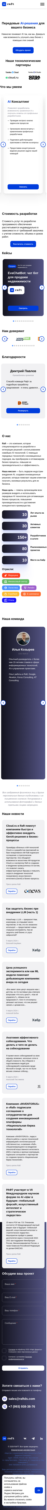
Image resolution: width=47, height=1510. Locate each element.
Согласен (11, 1349)
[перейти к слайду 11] (34, 345)
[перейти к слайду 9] (31, 321)
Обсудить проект (23, 50)
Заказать (23, 187)
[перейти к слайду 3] (19, 321)
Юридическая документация (23, 1450)
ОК (39, 1490)
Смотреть (23, 308)
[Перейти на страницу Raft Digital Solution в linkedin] (41, 1438)
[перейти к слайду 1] (15, 321)
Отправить (23, 1368)
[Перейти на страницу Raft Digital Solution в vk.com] (25, 1438)
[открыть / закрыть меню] (42, 4)
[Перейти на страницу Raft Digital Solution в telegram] (33, 1438)
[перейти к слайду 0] (13, 321)
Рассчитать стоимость (23, 244)
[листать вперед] (43, 144)
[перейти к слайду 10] (32, 321)
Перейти (11, 891)
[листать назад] (3, 144)
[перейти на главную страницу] (8, 1438)
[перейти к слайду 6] (25, 321)
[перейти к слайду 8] (29, 321)
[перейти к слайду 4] (21, 321)
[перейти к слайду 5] (23, 321)
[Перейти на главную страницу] (8, 4)
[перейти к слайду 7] (27, 321)
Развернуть (23, 411)
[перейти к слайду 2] (17, 321)
